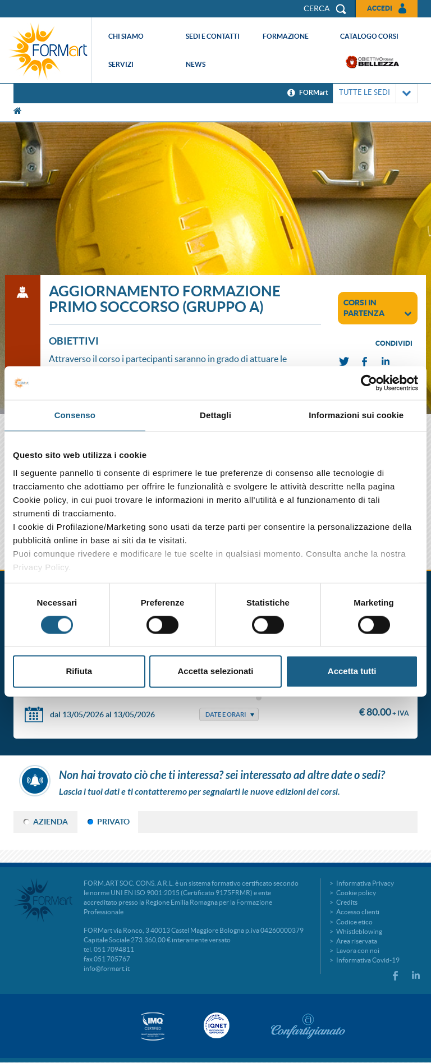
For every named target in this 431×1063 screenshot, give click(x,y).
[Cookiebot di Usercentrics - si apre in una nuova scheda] (369, 382)
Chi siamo (126, 36)
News (195, 64)
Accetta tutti (352, 671)
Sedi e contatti (213, 36)
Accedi (379, 8)
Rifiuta (79, 671)
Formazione (286, 36)
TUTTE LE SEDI (375, 93)
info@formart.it (107, 968)
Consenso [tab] (74, 415)
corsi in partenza (377, 308)
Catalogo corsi (369, 36)
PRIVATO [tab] (113, 821)
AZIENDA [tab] (50, 821)
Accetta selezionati (215, 671)
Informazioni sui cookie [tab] (356, 415)
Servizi (121, 64)
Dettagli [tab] (215, 415)
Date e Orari (225, 714)
